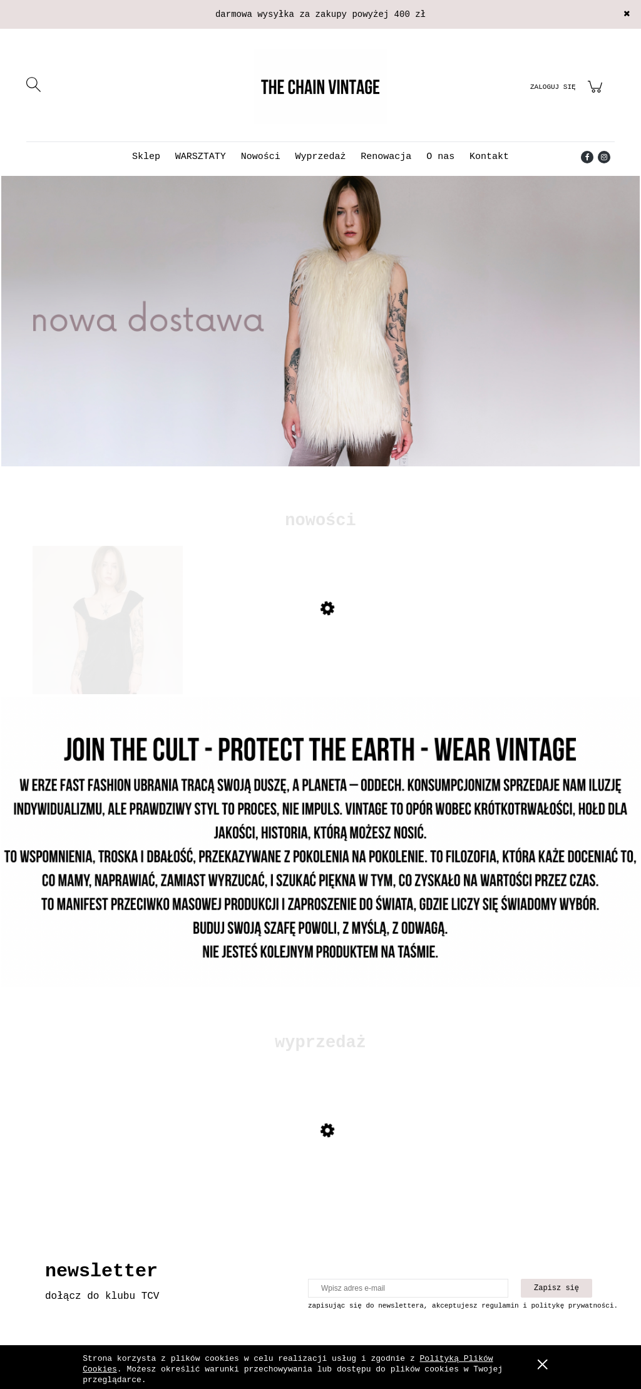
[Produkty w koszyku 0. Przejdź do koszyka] (597, 94)
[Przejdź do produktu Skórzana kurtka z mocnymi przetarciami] (108, 1178)
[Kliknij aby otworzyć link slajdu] (320, 321)
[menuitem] (146, 157)
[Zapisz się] (556, 1288)
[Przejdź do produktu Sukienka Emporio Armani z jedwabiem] (108, 656)
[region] (320, 339)
